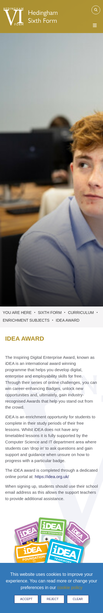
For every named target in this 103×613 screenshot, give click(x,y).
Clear (78, 599)
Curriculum (81, 312)
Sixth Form (50, 312)
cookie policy (69, 587)
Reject (53, 599)
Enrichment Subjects (26, 320)
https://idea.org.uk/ (52, 476)
